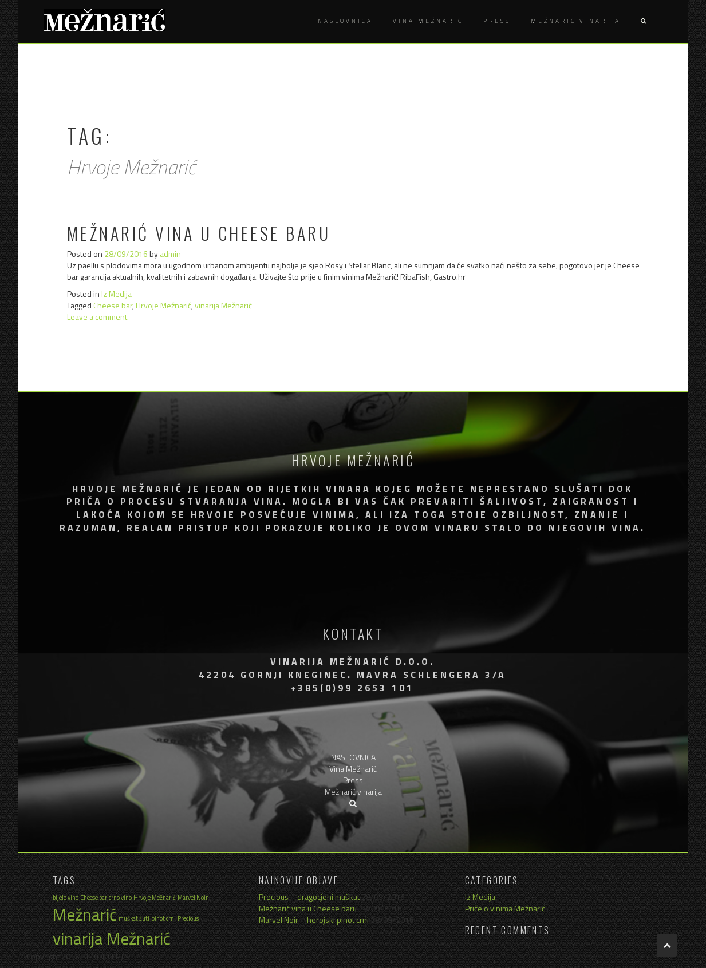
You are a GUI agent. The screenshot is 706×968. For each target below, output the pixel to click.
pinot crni (163, 918)
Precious (188, 918)
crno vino (120, 897)
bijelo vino (65, 897)
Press (497, 21)
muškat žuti (134, 918)
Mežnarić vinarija (576, 21)
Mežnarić (85, 914)
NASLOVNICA (345, 21)
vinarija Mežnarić (223, 305)
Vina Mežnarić (428, 21)
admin (170, 254)
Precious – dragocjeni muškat (309, 897)
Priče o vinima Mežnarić (505, 908)
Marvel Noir (193, 897)
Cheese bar (112, 305)
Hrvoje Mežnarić (163, 305)
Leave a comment (97, 317)
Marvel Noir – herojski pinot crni (314, 920)
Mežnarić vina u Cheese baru (199, 233)
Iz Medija (116, 294)
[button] (643, 21)
